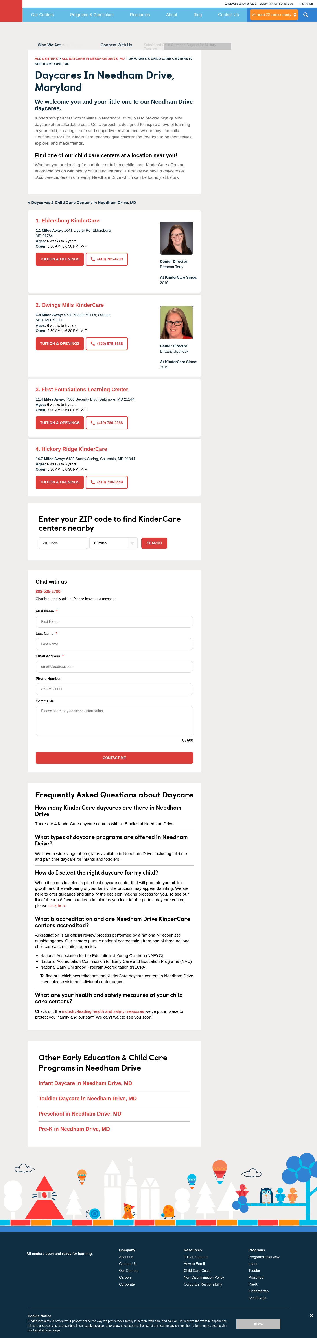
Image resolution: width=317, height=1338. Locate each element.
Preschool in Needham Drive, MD (80, 1114)
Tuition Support (196, 1257)
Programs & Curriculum (92, 14)
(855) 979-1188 (107, 343)
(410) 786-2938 (107, 423)
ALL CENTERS (46, 58)
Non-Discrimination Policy (204, 1277)
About (171, 14)
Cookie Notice (94, 1325)
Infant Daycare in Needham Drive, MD (85, 1083)
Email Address (114, 663)
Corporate (127, 1284)
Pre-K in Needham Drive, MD (74, 1129)
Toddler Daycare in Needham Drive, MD (88, 1098)
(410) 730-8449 (107, 482)
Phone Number (114, 686)
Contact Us (228, 14)
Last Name (114, 641)
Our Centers (42, 14)
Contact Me (114, 758)
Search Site (305, 16)
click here (57, 905)
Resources (140, 14)
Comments (45, 701)
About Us (126, 1257)
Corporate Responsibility (203, 1284)
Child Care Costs (197, 1271)
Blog (198, 14)
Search (154, 543)
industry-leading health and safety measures (103, 1011)
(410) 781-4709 (107, 259)
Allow (258, 1324)
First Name (114, 618)
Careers (125, 1277)
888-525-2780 (48, 591)
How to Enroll (194, 1264)
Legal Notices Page (46, 1330)
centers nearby (271, 14)
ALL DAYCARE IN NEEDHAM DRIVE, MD (93, 58)
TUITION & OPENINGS (59, 259)
